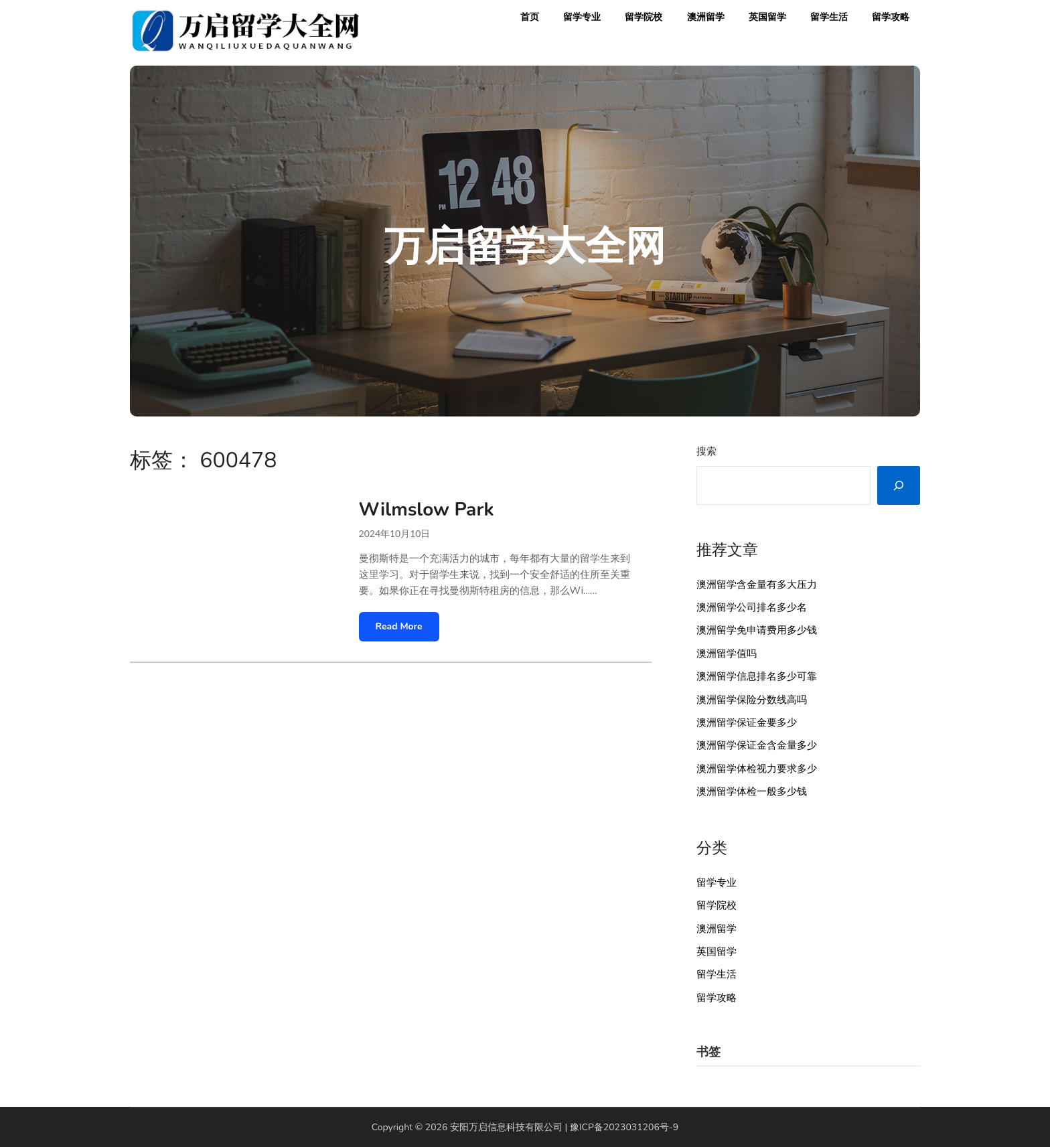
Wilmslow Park (426, 509)
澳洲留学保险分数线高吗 (751, 699)
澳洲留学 (706, 17)
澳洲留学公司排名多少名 (751, 607)
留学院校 (643, 17)
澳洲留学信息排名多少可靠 (756, 676)
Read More (399, 626)
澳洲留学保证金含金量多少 (756, 745)
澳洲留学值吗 (726, 653)
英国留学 (767, 17)
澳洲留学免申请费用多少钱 (756, 630)
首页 (529, 17)
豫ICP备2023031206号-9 (624, 1127)
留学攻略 (890, 17)
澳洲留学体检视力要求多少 (756, 768)
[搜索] (898, 485)
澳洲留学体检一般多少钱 (751, 791)
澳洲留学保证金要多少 (746, 722)
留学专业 (582, 17)
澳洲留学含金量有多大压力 (756, 584)
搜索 (706, 451)
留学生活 (829, 17)
